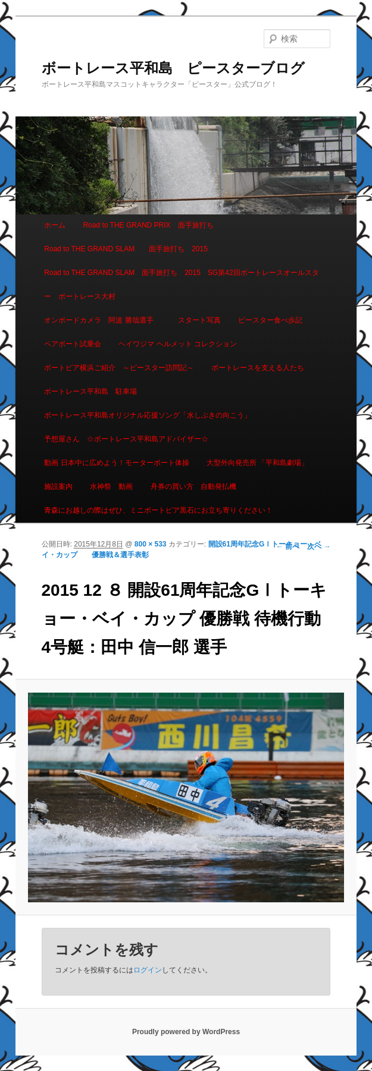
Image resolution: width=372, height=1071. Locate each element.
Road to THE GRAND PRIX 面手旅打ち (148, 225)
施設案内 (58, 486)
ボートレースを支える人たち (257, 368)
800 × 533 (151, 544)
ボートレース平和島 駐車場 (90, 391)
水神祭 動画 (111, 486)
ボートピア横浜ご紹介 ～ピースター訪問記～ (119, 368)
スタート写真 (199, 320)
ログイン (147, 970)
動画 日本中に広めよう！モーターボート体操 (116, 463)
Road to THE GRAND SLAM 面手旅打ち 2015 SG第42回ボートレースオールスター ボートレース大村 (181, 284)
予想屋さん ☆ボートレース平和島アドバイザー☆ (126, 439)
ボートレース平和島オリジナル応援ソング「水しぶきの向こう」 (147, 415)
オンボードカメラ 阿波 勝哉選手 (102, 320)
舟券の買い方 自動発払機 (193, 486)
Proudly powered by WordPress (186, 1032)
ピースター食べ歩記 (270, 320)
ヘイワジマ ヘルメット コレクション (177, 344)
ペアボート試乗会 (72, 344)
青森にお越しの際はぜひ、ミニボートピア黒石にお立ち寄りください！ (158, 510)
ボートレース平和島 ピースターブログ (173, 68)
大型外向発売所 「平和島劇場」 (257, 463)
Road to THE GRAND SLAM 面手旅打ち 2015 (126, 249)
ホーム (54, 225)
